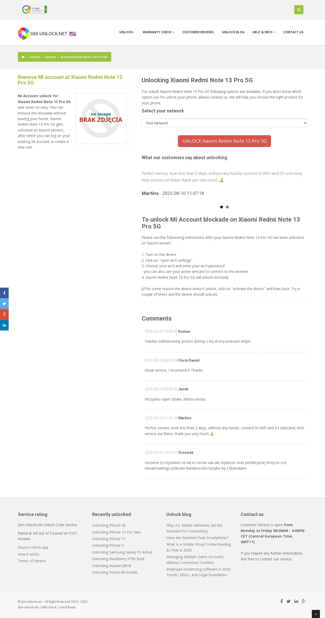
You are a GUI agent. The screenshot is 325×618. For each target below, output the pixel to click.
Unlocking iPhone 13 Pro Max (116, 532)
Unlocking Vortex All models (115, 572)
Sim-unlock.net (28, 607)
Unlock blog (233, 32)
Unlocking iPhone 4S (109, 525)
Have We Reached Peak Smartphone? (197, 537)
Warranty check (158, 32)
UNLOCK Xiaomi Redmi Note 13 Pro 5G (224, 141)
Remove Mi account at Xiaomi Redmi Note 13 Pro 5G (70, 80)
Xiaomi (50, 57)
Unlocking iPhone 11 (109, 538)
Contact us (293, 32)
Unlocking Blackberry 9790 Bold (118, 558)
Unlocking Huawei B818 (111, 565)
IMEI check (49, 607)
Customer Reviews (198, 32)
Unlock (127, 32)
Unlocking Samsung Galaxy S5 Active (122, 552)
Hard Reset (68, 607)
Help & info (264, 32)
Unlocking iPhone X (108, 545)
